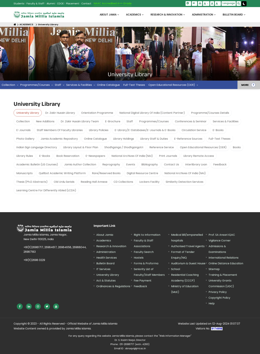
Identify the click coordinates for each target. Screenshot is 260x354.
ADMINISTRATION (202, 14)
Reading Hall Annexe (94, 182)
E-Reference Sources (188, 139)
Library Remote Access (198, 156)
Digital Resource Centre (142, 173)
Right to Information (147, 235)
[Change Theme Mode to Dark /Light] (244, 3)
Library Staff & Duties (154, 139)
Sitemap (214, 269)
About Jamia (108, 14)
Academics (103, 240)
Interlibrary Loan (196, 164)
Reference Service (161, 147)
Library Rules (24, 156)
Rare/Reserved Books (106, 173)
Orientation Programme (97, 113)
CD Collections (123, 182)
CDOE (60, 3)
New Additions (45, 121)
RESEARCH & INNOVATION (166, 14)
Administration (106, 252)
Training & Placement (223, 275)
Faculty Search (144, 252)
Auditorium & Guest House (188, 263)
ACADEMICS (133, 14)
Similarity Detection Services (184, 182)
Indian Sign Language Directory (36, 147)
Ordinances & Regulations (113, 286)
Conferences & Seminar (191, 121)
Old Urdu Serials (64, 182)
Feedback (220, 164)
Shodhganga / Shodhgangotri (123, 147)
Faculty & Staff (35, 3)
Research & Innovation (111, 246)
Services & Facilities (79, 85)
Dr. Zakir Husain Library (60, 113)
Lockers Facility (149, 182)
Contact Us (171, 164)
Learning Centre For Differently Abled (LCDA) (46, 190)
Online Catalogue (95, 139)
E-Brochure (112, 121)
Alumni (51, 3)
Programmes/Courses (35, 85)
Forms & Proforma (146, 263)
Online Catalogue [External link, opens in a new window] (108, 85)
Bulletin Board (105, 263)
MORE (245, 84)
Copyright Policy (219, 298)
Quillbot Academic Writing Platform (62, 173)
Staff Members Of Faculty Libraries (60, 130)
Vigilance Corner (220, 240)
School (175, 269)
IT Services (103, 269)
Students (19, 3)
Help (212, 303)
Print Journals (168, 156)
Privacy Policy (218, 292)
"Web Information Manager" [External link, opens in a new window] (175, 336)
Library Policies (98, 130)
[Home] (15, 24)
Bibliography (149, 164)
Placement (72, 3)
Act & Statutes (106, 280)
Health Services (106, 258)
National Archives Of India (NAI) (132, 156)
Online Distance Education (226, 263)
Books (237, 147)
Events (130, 164)
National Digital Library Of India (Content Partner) (152, 113)
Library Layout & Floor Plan (80, 147)
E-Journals (23, 130)
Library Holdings (123, 139)
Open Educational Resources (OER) (171, 85)
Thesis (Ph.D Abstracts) (32, 182)
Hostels (139, 258)
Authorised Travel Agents (188, 246)
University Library (48, 24)
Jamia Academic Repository (59, 139)
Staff (58, 85)
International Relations (223, 258)
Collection (8, 85)
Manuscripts (24, 173)
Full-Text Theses (134, 85)
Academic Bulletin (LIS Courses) (37, 164)
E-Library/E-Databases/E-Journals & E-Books (145, 130)
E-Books (218, 130)
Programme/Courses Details (210, 113)
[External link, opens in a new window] (20, 306)
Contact (86, 3)
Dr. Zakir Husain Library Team (80, 121)
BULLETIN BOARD (233, 14)
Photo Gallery (25, 139)
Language (229, 3)
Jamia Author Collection (80, 164)
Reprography (111, 164)
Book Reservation (67, 156)
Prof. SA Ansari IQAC (222, 235)
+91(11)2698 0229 (34, 260)
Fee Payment (142, 280)
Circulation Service (194, 130)
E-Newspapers (95, 156)
